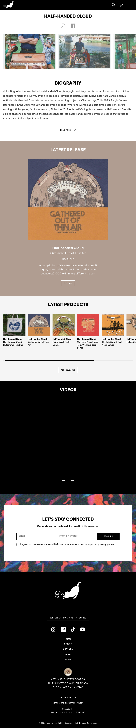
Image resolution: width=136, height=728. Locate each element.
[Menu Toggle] (129, 4)
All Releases (68, 370)
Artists (68, 650)
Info (68, 660)
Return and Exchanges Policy (68, 703)
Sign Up (108, 536)
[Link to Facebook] (63, 629)
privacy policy (106, 544)
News (68, 655)
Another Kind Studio (62, 712)
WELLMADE (80, 712)
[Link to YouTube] (82, 629)
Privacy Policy (68, 697)
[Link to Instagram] (53, 629)
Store (68, 644)
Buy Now (68, 283)
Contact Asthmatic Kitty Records (68, 618)
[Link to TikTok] (73, 629)
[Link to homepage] (8, 4)
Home (68, 639)
